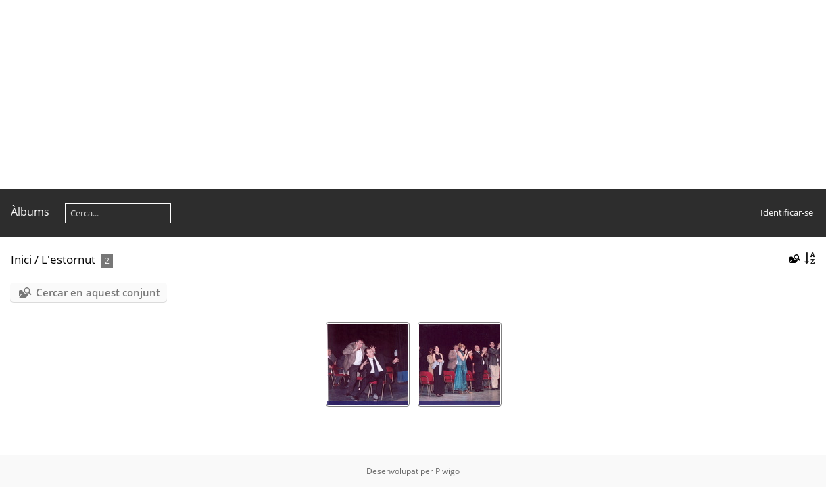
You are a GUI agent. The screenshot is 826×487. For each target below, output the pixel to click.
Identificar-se (786, 212)
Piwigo (447, 471)
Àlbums (30, 211)
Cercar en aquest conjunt (98, 292)
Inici (21, 259)
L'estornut (68, 259)
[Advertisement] (405, 94)
